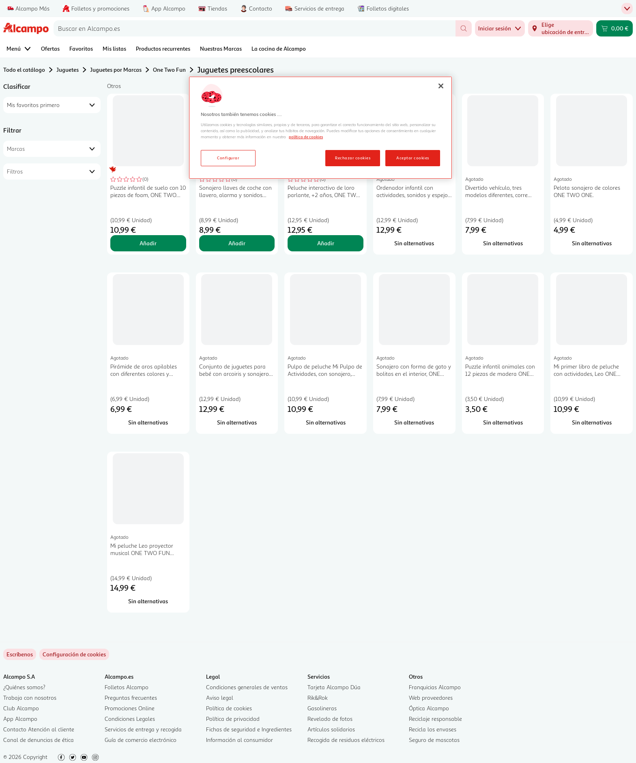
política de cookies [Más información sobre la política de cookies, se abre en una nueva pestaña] (306, 136)
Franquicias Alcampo (435, 687)
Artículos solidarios (331, 729)
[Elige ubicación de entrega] (560, 28)
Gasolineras (322, 708)
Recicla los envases (432, 729)
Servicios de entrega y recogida (143, 729)
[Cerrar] (441, 86)
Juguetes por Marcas (116, 69)
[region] (320, 127)
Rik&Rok (317, 697)
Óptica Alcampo (429, 708)
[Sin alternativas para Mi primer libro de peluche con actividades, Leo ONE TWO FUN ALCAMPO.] (592, 422)
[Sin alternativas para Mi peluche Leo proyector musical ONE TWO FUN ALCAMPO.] (148, 601)
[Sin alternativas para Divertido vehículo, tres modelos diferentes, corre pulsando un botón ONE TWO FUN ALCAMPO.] (503, 243)
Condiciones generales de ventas (247, 687)
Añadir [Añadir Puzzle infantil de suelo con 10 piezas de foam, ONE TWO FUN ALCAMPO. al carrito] (148, 243)
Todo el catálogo (24, 69)
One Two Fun (169, 69)
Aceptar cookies (412, 157)
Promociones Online (130, 708)
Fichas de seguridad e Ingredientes (249, 729)
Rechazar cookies (352, 157)
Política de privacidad (233, 718)
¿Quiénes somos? (24, 687)
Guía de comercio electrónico (140, 739)
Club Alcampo (21, 708)
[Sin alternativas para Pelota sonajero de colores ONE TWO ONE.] (592, 243)
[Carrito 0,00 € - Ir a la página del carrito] (614, 28)
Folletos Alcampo (126, 687)
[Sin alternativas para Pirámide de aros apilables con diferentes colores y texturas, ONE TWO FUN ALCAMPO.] (148, 422)
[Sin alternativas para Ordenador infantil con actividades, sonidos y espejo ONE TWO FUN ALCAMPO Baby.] (414, 243)
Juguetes (67, 69)
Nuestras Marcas (221, 48)
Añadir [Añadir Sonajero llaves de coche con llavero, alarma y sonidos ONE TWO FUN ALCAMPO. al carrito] (236, 243)
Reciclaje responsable (435, 718)
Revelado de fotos (329, 718)
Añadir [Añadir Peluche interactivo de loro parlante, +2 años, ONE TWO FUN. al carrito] (325, 243)
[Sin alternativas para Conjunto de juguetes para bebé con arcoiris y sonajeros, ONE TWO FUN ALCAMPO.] (237, 422)
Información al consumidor (239, 739)
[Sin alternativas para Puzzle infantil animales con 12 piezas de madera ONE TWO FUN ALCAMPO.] (503, 422)
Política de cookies (229, 708)
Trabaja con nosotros (29, 697)
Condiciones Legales (130, 718)
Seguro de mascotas (434, 739)
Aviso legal (219, 697)
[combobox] (254, 28)
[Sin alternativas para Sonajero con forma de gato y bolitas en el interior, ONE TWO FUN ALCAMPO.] (414, 422)
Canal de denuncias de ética (38, 739)
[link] (74, 654)
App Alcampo (20, 718)
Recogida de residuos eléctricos (346, 739)
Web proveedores (431, 697)
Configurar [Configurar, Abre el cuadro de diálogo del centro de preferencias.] (228, 157)
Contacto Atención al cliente (38, 729)
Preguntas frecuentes (131, 697)
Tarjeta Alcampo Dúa (334, 687)
